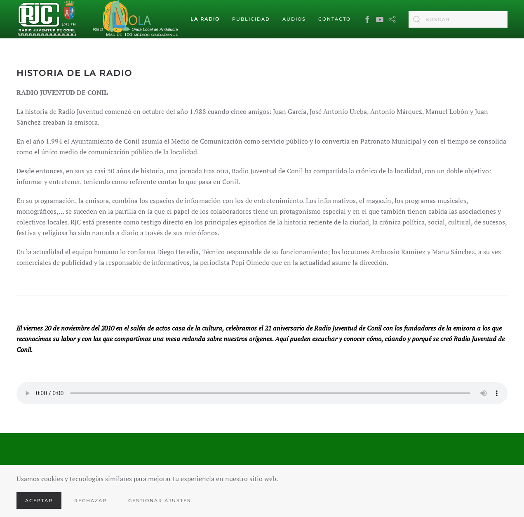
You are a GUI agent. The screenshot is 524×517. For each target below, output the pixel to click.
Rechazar (90, 500)
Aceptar (39, 500)
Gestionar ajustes (159, 500)
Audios (294, 19)
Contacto (334, 19)
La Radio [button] (205, 19)
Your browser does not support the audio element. (262, 393)
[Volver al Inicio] (47, 19)
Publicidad (251, 19)
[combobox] (458, 19)
